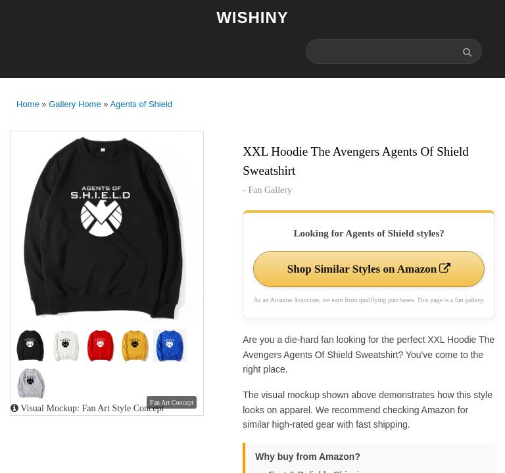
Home (27, 104)
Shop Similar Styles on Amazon (369, 269)
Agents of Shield (141, 104)
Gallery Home (75, 104)
